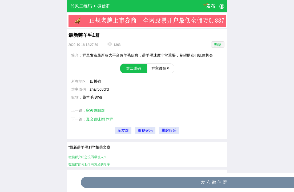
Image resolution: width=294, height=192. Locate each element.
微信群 (103, 6)
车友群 (123, 131)
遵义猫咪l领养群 (99, 119)
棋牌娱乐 (169, 131)
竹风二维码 (81, 6)
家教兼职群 (95, 110)
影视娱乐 (145, 131)
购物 (217, 44)
